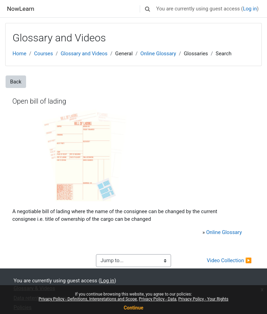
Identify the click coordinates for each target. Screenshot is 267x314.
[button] (147, 8)
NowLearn (20, 8)
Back (16, 82)
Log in (250, 9)
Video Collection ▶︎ (229, 260)
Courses (43, 53)
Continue (134, 308)
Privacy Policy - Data (157, 299)
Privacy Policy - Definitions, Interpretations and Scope (88, 299)
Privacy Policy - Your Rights (203, 299)
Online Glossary (158, 53)
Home (19, 53)
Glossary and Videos (83, 53)
